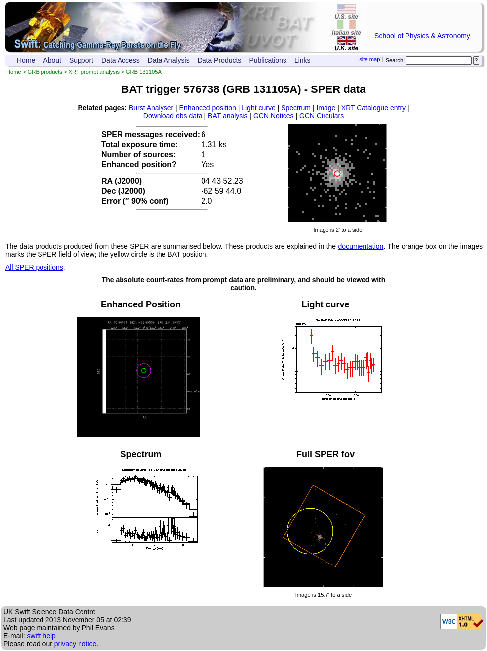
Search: (395, 60)
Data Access (120, 60)
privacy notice (75, 644)
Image (325, 108)
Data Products (220, 60)
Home (26, 60)
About (52, 60)
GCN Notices (273, 116)
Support (81, 60)
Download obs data (173, 116)
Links (302, 60)
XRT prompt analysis (94, 72)
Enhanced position (207, 108)
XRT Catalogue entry (373, 108)
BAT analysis (227, 116)
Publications (267, 60)
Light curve (258, 108)
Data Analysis (169, 60)
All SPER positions (34, 267)
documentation (361, 246)
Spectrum (296, 108)
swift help (41, 636)
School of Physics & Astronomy (422, 36)
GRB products (45, 72)
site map (369, 59)
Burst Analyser (151, 108)
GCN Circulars (321, 116)
